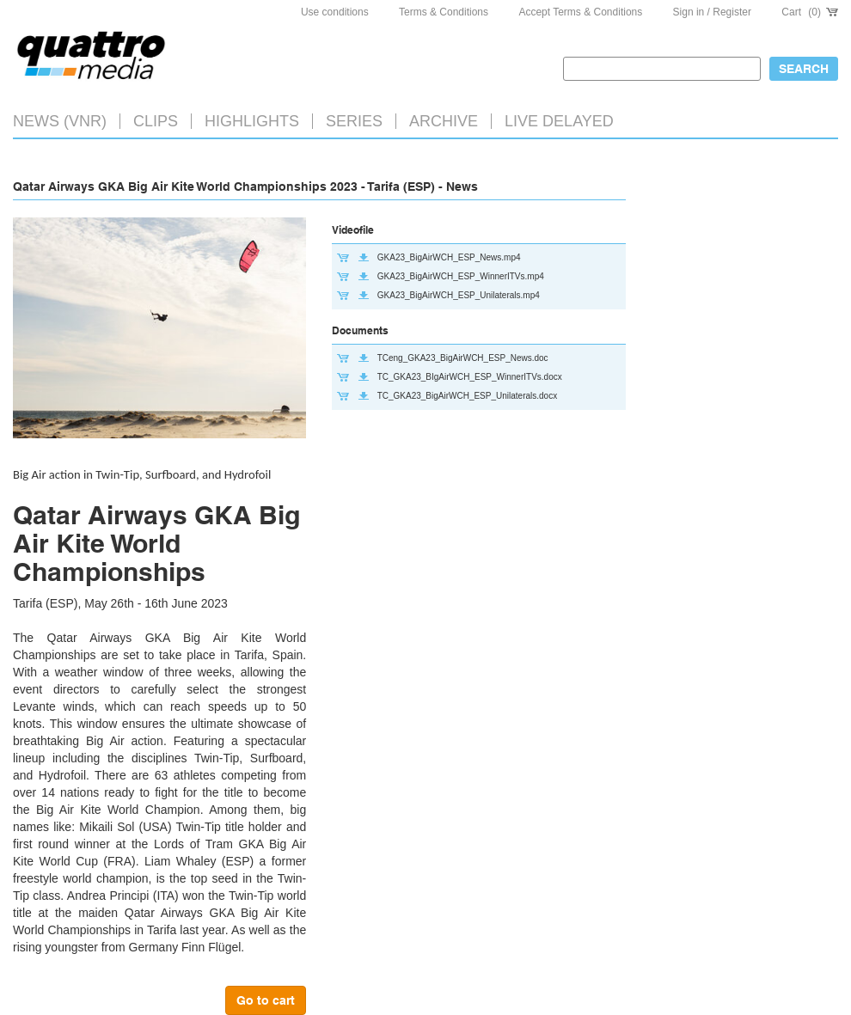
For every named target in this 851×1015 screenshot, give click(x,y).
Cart (809, 12)
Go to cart (265, 1000)
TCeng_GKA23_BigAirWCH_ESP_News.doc (462, 358)
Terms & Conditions (443, 12)
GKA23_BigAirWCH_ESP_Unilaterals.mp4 (458, 295)
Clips (155, 121)
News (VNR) (60, 121)
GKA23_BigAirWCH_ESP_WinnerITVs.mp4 (460, 276)
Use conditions (335, 12)
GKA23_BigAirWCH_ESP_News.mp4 (449, 257)
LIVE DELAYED (559, 121)
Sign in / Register (712, 12)
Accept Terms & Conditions (580, 12)
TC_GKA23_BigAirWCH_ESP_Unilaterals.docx (467, 395)
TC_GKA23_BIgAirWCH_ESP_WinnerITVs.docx (469, 377)
